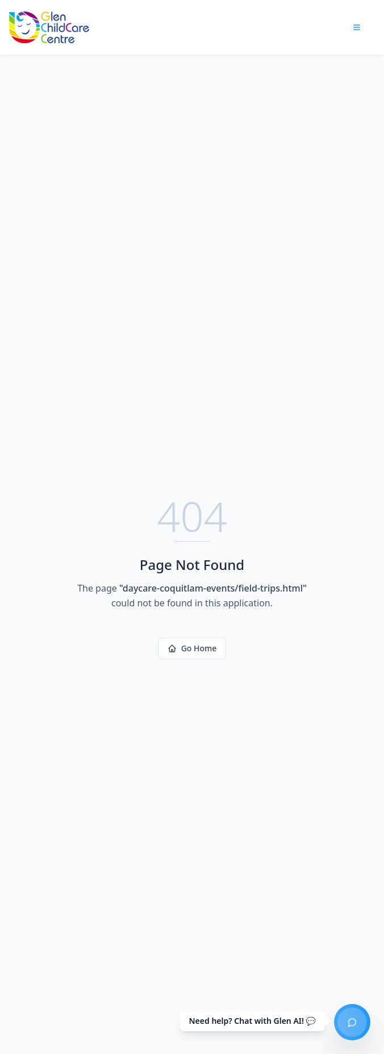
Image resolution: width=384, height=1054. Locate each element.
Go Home (192, 648)
